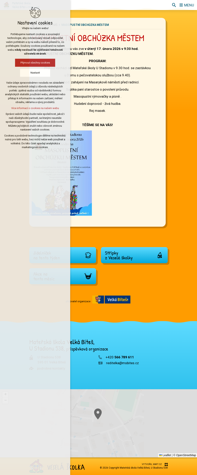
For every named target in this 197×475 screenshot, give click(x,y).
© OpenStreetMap (184, 455)
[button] (149, 448)
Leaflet (165, 455)
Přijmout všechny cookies (24, 62)
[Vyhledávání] (174, 5)
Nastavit (23, 72)
